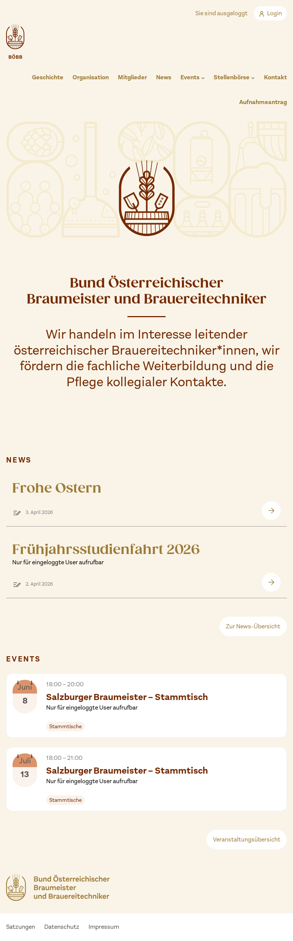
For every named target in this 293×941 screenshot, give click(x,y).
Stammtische (65, 726)
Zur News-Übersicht (253, 626)
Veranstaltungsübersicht (246, 839)
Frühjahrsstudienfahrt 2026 (106, 554)
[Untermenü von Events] (203, 78)
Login (270, 13)
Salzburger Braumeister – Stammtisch (127, 701)
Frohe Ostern (56, 488)
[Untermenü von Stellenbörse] (253, 78)
